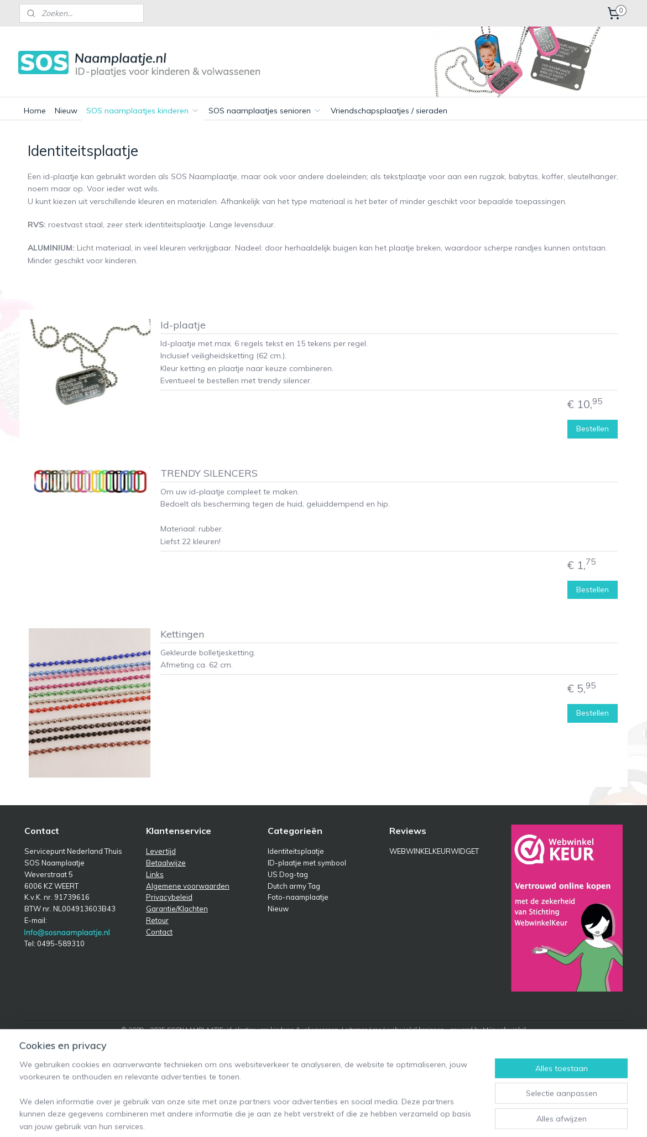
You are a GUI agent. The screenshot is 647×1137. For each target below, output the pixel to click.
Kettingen (182, 634)
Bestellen (593, 429)
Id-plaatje (183, 325)
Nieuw (66, 111)
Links (155, 874)
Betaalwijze (166, 862)
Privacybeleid (169, 897)
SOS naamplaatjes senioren (265, 111)
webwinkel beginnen (415, 1030)
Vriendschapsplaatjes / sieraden (389, 111)
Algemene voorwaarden (187, 886)
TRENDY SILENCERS (209, 473)
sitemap (356, 1030)
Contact (159, 931)
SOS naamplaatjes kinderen (143, 111)
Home (35, 111)
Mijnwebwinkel (504, 1030)
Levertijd (161, 851)
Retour (157, 920)
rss (377, 1030)
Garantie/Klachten (177, 908)
